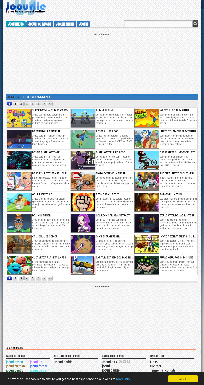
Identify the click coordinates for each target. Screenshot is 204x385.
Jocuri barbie (63, 362)
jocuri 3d (36, 362)
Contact (155, 366)
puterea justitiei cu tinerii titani (181, 173)
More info (123, 379)
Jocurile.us (16, 24)
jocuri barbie (65, 24)
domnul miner (41, 215)
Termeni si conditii (163, 370)
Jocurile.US (110, 362)
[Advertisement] (102, 63)
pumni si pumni (105, 110)
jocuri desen (14, 362)
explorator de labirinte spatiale (181, 215)
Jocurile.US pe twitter (124, 361)
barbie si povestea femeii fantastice (55, 173)
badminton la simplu (46, 131)
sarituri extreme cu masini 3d (115, 257)
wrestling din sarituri (174, 110)
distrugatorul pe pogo (110, 152)
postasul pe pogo (107, 131)
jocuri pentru (15, 370)
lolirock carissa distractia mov (117, 215)
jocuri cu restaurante (17, 366)
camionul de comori (45, 236)
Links (154, 362)
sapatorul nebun (171, 194)
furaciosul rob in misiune (176, 257)
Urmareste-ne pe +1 (120, 361)
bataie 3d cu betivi (108, 194)
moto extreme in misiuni (111, 173)
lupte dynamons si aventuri (178, 131)
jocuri (83, 24)
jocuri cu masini (39, 24)
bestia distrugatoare (46, 152)
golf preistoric (42, 194)
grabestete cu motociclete (177, 152)
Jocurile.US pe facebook (128, 361)
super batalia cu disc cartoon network (57, 110)
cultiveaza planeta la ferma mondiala (57, 257)
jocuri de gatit (39, 370)
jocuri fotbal (38, 366)
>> (50, 103)
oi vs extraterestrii (108, 236)
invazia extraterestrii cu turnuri (181, 236)
